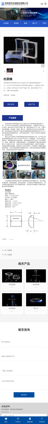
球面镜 (16, 23)
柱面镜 (6, 23)
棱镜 (25, 23)
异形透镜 (12, 284)
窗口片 (34, 23)
